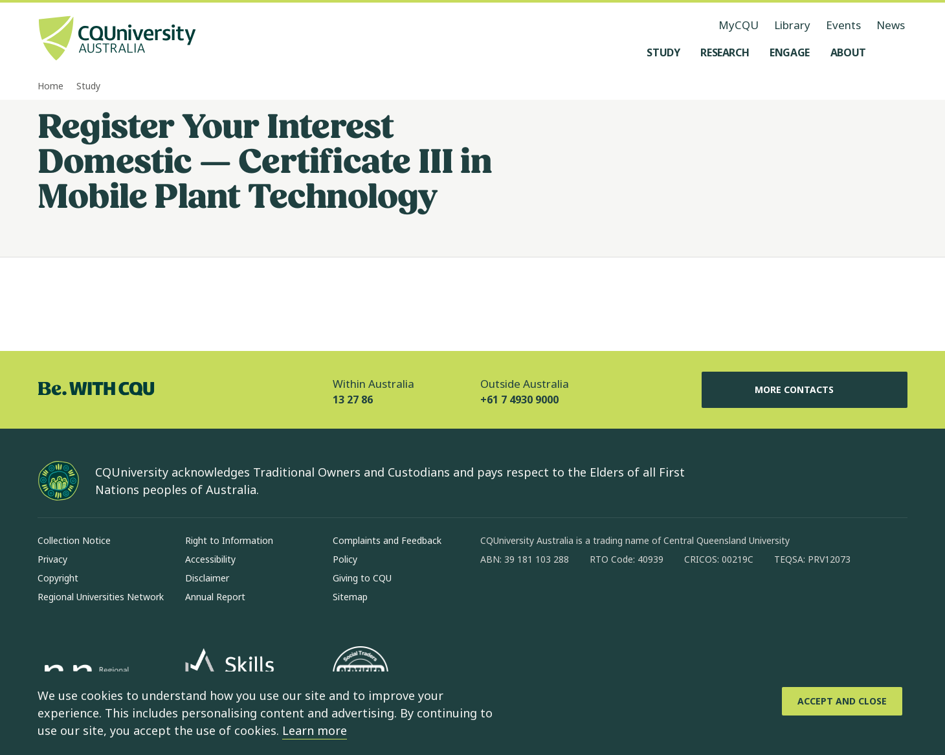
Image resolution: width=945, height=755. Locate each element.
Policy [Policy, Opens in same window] (345, 559)
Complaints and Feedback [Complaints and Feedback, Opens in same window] (387, 540)
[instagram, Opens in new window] (528, 601)
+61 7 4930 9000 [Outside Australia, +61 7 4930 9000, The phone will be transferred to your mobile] (519, 399)
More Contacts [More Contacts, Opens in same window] (804, 390)
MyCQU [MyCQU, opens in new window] (738, 24)
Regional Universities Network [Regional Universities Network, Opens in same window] (101, 597)
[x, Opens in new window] (595, 601)
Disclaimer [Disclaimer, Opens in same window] (207, 578)
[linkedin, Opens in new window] (562, 601)
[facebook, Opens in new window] (494, 601)
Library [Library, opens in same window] (792, 24)
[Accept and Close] (842, 701)
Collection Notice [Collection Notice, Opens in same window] (74, 540)
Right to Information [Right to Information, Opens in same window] (229, 540)
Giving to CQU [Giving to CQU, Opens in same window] (362, 578)
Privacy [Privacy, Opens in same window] (52, 559)
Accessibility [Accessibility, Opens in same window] (210, 559)
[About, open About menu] (848, 52)
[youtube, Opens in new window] (629, 601)
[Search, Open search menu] (894, 52)
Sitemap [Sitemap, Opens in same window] (350, 597)
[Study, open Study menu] (663, 52)
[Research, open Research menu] (724, 52)
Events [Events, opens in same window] (843, 24)
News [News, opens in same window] (890, 24)
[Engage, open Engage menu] (789, 52)
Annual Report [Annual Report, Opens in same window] (215, 597)
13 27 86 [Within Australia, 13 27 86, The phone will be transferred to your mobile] (353, 399)
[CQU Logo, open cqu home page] (117, 39)
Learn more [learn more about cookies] (314, 730)
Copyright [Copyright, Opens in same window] (58, 578)
